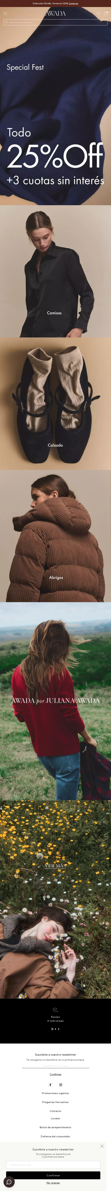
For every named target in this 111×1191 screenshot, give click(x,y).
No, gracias (53, 1182)
